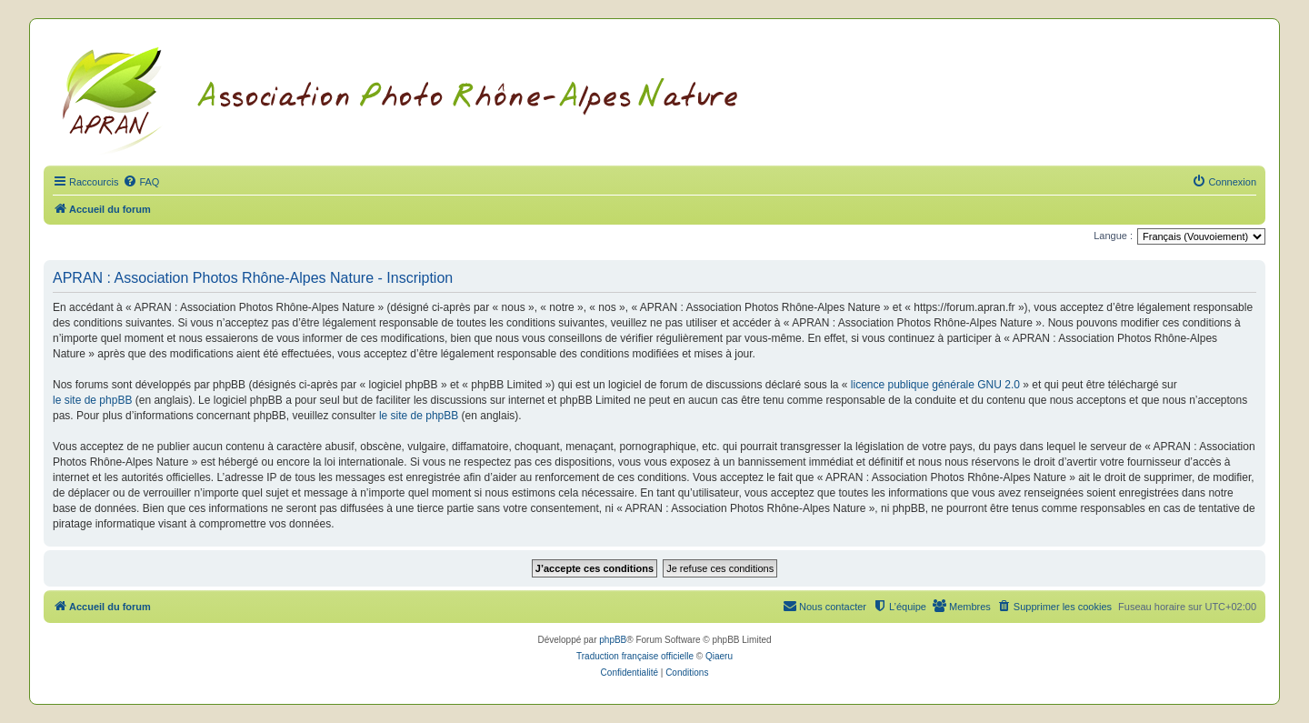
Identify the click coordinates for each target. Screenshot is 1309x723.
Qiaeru (719, 656)
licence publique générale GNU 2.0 (935, 384)
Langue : (1113, 235)
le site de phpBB (92, 400)
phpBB (612, 640)
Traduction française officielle (635, 656)
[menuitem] (141, 182)
